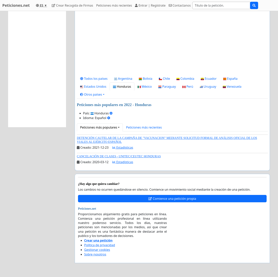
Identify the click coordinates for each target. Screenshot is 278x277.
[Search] (221, 5)
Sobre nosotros (95, 254)
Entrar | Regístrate (150, 5)
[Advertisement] (172, 44)
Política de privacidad (99, 245)
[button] (92, 94)
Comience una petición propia (172, 198)
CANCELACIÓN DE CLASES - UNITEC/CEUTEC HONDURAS (119, 156)
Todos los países (94, 78)
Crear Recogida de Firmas (72, 5)
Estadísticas (122, 147)
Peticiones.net (16, 5)
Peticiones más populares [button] (98, 127)
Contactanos (180, 5)
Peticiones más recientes (114, 5)
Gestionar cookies (97, 250)
